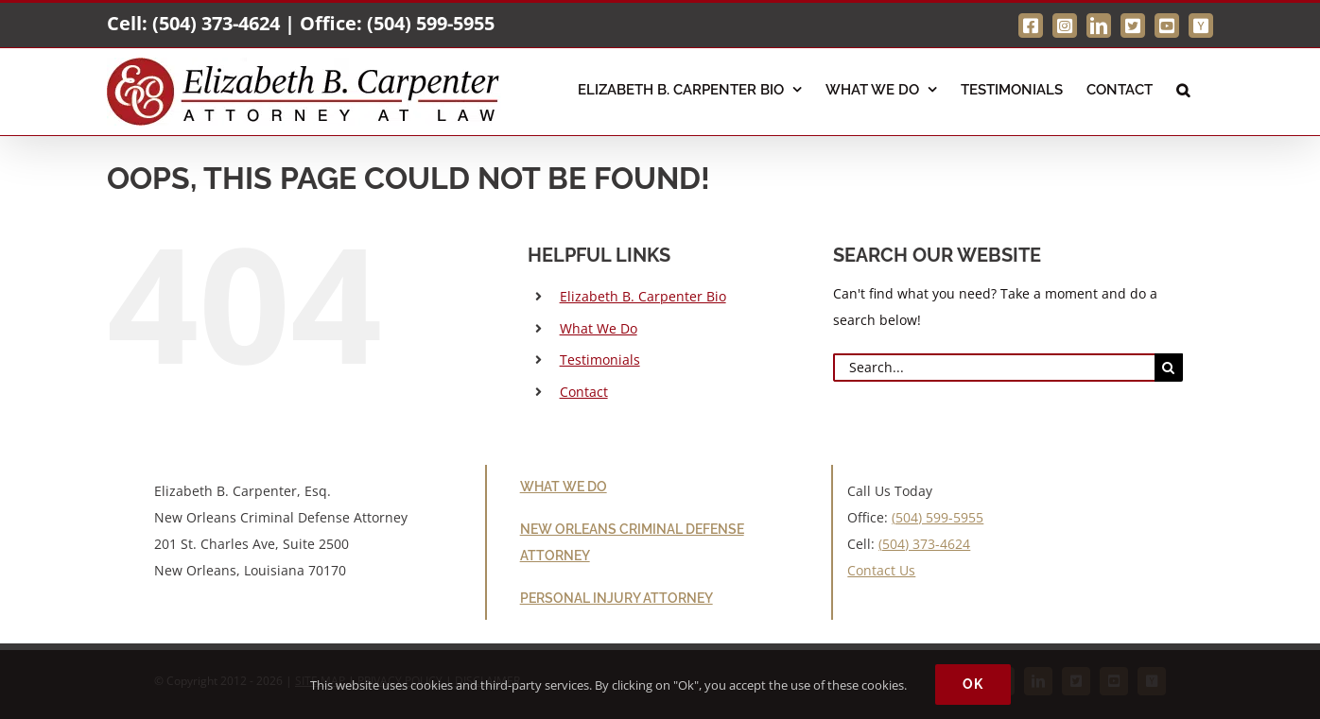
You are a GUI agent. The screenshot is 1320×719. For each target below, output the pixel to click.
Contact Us (881, 570)
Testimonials (600, 359)
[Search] (1169, 367)
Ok (973, 684)
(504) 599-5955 (431, 23)
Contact (584, 392)
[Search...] (994, 367)
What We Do (598, 328)
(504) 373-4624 (216, 23)
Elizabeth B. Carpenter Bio (643, 296)
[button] (1183, 88)
